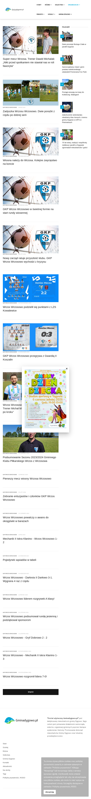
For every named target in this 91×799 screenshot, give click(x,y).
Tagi (4, 774)
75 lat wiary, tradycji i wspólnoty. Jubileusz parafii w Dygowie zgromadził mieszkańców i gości (74, 145)
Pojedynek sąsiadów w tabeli (19, 559)
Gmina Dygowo (65, 14)
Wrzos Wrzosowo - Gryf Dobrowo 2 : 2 (25, 637)
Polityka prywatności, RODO (14, 778)
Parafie (40, 14)
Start (39, 5)
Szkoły (51, 14)
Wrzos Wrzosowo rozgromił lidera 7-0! (25, 676)
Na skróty (6, 770)
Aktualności (7, 766)
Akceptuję (49, 792)
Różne (48, 5)
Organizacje (74, 5)
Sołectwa (59, 5)
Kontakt (6, 762)
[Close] (66, 368)
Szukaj (5, 747)
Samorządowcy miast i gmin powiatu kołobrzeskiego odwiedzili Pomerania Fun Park (74, 69)
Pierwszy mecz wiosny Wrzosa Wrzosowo (27, 478)
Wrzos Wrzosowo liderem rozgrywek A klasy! (29, 598)
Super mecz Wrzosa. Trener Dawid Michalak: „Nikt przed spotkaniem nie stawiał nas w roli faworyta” (29, 62)
